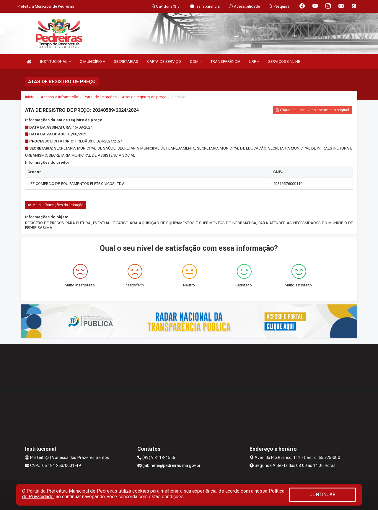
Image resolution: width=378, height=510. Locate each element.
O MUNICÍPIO (92, 61)
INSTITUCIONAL (55, 61)
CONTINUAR (322, 494)
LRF (254, 61)
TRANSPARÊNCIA (225, 61)
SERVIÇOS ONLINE (286, 61)
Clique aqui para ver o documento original (312, 110)
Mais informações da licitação (55, 205)
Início (30, 97)
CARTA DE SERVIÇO (164, 61)
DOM (196, 61)
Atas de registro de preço (144, 97)
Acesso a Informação (59, 97)
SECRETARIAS (126, 61)
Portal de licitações (100, 97)
